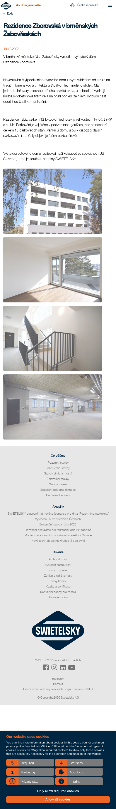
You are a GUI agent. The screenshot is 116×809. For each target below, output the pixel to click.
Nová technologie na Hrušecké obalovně (58, 540)
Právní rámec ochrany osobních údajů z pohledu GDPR (58, 689)
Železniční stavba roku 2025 (58, 524)
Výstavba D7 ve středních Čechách (58, 519)
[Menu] (110, 6)
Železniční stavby (58, 479)
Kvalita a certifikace (58, 586)
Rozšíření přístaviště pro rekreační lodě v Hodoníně (58, 530)
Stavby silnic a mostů (58, 473)
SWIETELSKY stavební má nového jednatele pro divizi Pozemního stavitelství (58, 513)
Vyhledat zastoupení (58, 564)
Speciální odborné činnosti (58, 489)
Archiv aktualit (58, 559)
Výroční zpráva (58, 570)
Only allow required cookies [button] (58, 791)
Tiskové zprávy (58, 597)
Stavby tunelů (58, 484)
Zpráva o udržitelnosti (58, 575)
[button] (30, 762)
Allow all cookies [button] (58, 799)
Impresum (58, 678)
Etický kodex (58, 581)
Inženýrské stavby (58, 468)
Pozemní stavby (58, 462)
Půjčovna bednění (58, 495)
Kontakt (58, 684)
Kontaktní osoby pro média (58, 592)
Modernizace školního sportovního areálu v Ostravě (58, 535)
